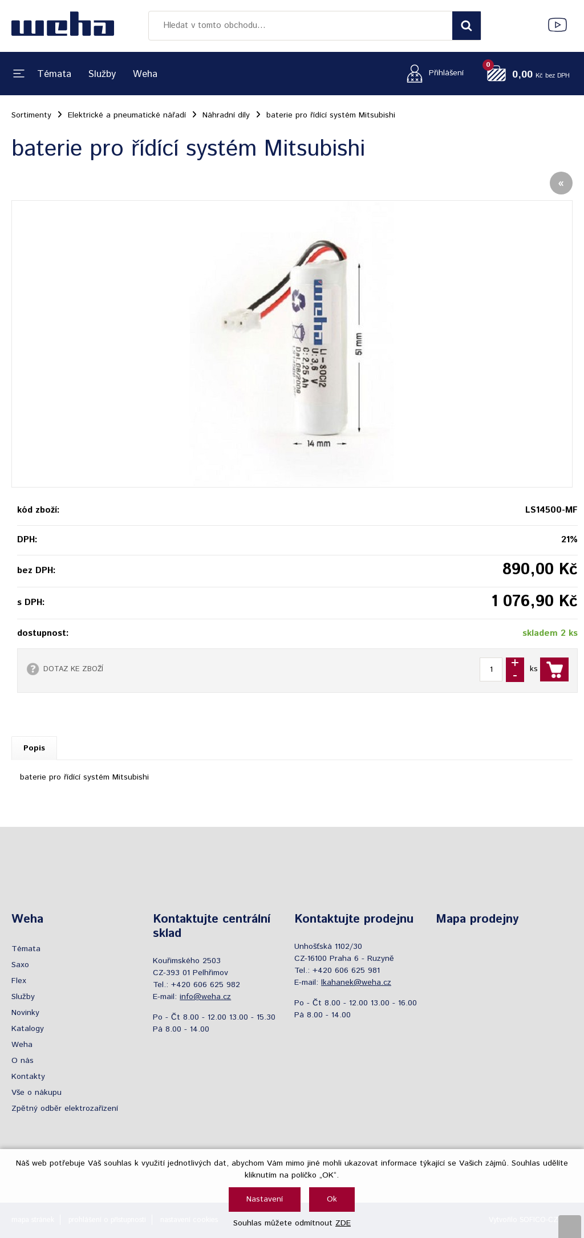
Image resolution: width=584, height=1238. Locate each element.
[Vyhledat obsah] (466, 25)
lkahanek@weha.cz (356, 982)
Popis (34, 748)
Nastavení (264, 1199)
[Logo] (62, 25)
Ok (332, 1199)
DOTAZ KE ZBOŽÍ (73, 669)
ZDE (343, 1223)
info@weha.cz (205, 996)
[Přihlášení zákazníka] (432, 73)
